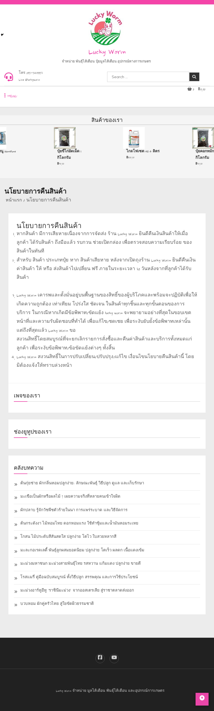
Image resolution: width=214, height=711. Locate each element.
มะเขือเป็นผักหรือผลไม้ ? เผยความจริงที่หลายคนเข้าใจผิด (70, 497)
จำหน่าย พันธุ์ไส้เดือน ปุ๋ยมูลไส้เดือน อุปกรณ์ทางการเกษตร (106, 62)
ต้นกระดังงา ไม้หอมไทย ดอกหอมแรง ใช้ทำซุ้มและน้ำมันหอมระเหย (79, 524)
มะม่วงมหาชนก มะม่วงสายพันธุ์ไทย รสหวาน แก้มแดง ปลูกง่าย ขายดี (80, 564)
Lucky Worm (107, 52)
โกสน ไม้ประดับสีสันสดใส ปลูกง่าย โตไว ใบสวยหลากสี (68, 537)
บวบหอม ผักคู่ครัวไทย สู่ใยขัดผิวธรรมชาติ (57, 604)
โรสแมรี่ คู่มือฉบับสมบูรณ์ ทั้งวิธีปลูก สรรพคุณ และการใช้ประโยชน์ (79, 578)
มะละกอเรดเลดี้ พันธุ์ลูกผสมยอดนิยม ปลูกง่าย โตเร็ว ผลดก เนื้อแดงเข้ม (82, 551)
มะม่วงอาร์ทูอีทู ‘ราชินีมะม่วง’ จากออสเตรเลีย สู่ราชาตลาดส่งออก (77, 591)
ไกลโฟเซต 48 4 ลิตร (144, 152)
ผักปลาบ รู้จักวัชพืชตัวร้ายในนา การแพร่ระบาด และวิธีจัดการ (73, 511)
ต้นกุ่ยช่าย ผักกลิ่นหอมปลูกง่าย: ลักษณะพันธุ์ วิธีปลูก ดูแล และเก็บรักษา (82, 484)
